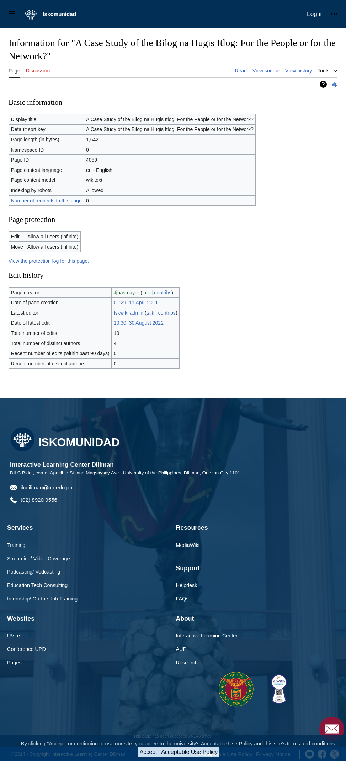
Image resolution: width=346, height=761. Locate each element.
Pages (14, 662)
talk (146, 292)
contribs (162, 292)
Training (16, 545)
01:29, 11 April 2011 (136, 302)
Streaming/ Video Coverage (38, 558)
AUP (181, 649)
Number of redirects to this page (46, 200)
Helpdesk (186, 585)
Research (187, 662)
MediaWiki (187, 545)
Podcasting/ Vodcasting (33, 572)
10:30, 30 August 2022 (139, 323)
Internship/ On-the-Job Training (42, 599)
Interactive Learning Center (207, 635)
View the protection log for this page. (49, 261)
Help (333, 84)
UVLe (13, 635)
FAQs (182, 599)
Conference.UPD (26, 649)
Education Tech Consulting (37, 585)
